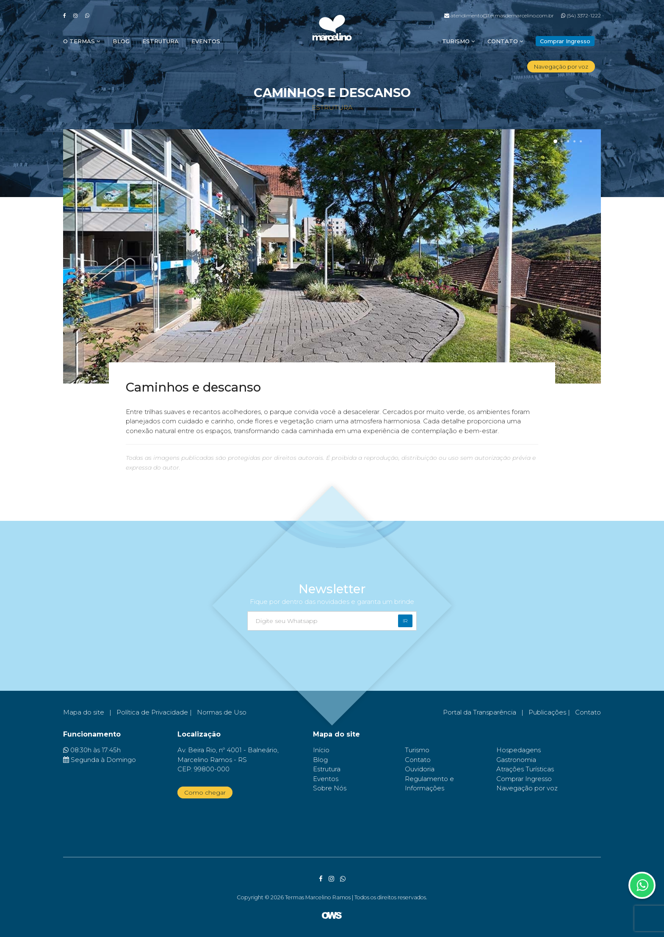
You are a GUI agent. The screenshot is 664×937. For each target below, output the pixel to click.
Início (321, 750)
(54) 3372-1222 (581, 15)
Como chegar (205, 792)
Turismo (458, 41)
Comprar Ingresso (524, 779)
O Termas (81, 41)
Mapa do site (83, 712)
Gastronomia (516, 760)
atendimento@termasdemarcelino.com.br (499, 15)
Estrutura (160, 41)
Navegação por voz (561, 66)
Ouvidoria (419, 769)
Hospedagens (518, 750)
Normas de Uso (221, 712)
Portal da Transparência (479, 712)
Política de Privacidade (152, 712)
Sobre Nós (329, 788)
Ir (405, 620)
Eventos (205, 41)
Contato (505, 41)
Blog (121, 41)
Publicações (547, 712)
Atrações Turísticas (525, 769)
